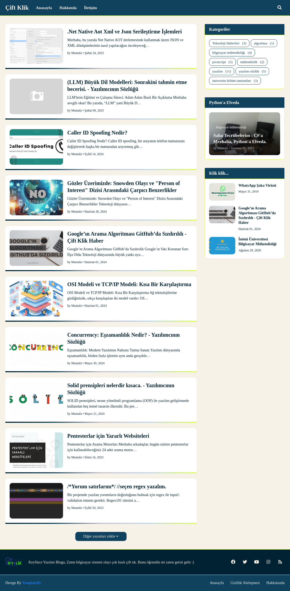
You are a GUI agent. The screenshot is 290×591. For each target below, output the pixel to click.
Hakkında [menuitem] (68, 8)
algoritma (264, 43)
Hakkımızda (276, 583)
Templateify (31, 583)
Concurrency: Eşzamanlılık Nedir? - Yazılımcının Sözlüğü (123, 338)
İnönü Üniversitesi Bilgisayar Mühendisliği (257, 241)
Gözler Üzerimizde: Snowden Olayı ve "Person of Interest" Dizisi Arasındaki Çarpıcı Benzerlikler (123, 186)
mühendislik (252, 62)
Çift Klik (17, 7)
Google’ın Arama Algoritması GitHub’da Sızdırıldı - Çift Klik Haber (126, 237)
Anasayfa (217, 583)
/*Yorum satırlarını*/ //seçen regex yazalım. (116, 486)
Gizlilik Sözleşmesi (245, 583)
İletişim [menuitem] (90, 8)
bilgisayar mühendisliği (232, 52)
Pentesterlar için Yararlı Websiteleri (108, 436)
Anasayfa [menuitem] (44, 8)
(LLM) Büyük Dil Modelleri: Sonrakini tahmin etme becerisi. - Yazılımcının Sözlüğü (127, 85)
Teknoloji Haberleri (229, 43)
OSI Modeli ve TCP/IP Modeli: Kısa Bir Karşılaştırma (129, 284)
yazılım (221, 71)
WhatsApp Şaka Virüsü (257, 185)
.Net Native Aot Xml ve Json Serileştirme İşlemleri (124, 31)
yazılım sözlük (252, 71)
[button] (280, 8)
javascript (222, 62)
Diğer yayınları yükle (99, 536)
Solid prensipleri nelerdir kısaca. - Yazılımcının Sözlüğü (120, 388)
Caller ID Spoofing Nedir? (97, 133)
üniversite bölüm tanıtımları (235, 80)
